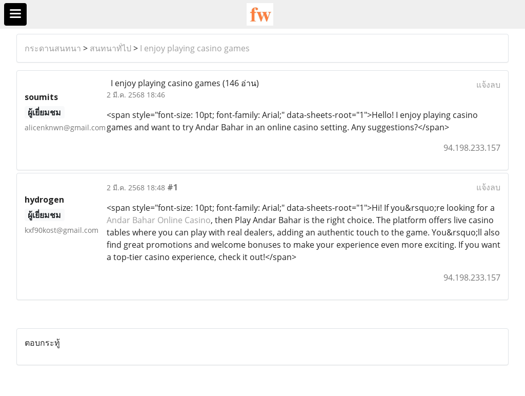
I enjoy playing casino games (195, 48)
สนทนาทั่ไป (110, 48)
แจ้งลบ (488, 84)
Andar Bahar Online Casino (159, 220)
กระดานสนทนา (53, 48)
